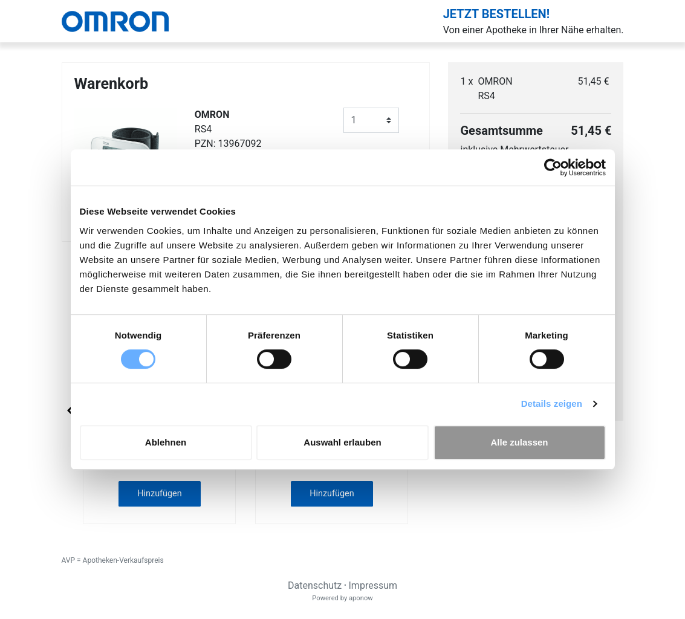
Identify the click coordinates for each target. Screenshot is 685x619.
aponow (361, 598)
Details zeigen (551, 403)
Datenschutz (315, 585)
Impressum (373, 585)
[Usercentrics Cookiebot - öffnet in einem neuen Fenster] (553, 167)
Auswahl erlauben (342, 442)
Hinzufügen (159, 493)
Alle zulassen (519, 442)
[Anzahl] (371, 120)
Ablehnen (165, 442)
